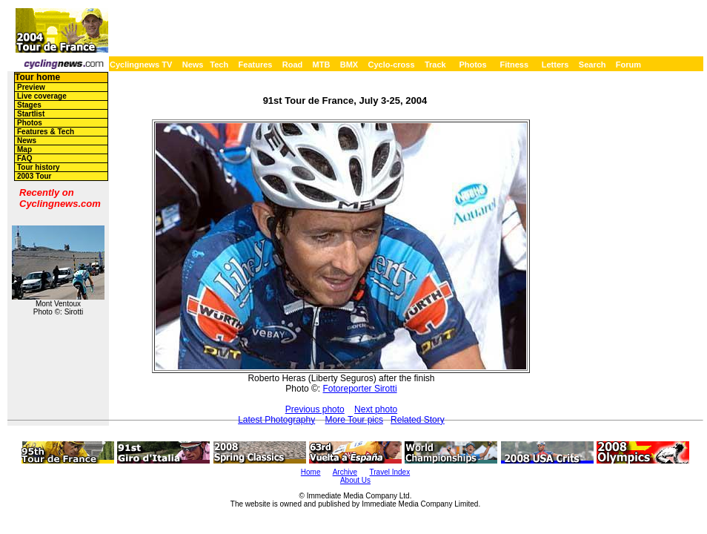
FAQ (25, 158)
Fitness (513, 64)
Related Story (418, 420)
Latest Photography (276, 420)
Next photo (375, 409)
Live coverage (42, 96)
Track (435, 64)
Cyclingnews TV (141, 64)
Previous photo (315, 409)
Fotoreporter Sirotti (360, 388)
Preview (31, 87)
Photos (472, 64)
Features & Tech (45, 132)
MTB (322, 64)
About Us (355, 480)
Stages (29, 105)
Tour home (37, 77)
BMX (349, 64)
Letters (555, 64)
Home (311, 472)
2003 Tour (34, 176)
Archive (345, 472)
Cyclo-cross (391, 64)
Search (592, 64)
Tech (219, 64)
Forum (628, 64)
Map (24, 149)
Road (292, 64)
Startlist (30, 114)
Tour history (38, 167)
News (193, 64)
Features (256, 64)
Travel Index (390, 472)
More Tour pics (354, 420)
